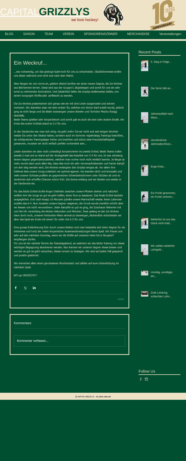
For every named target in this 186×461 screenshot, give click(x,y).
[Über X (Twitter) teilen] (25, 288)
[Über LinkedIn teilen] (34, 288)
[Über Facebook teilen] (15, 288)
